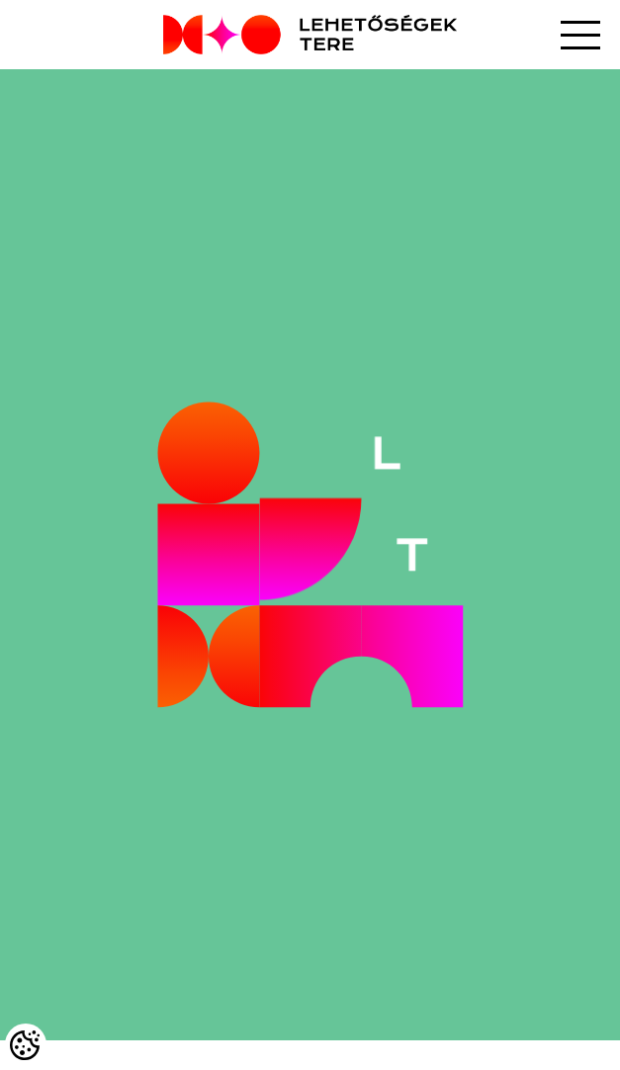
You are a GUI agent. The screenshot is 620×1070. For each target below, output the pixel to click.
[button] (580, 35)
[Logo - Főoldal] (310, 34)
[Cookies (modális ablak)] (25, 1044)
